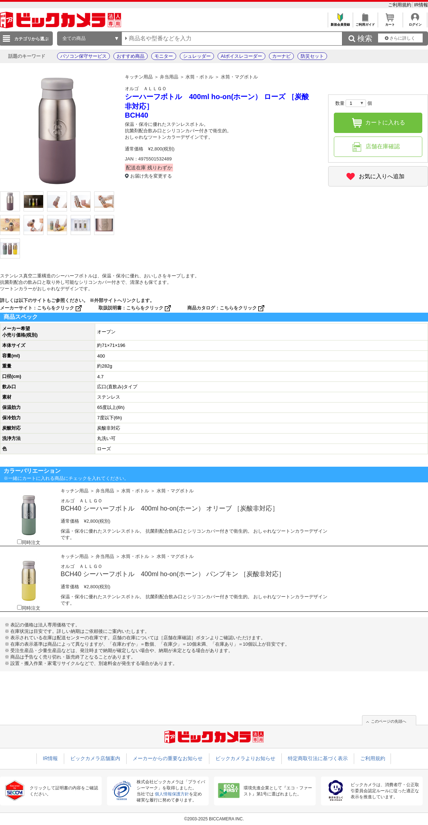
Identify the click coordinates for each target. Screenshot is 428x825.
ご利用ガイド (365, 22)
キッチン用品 (139, 77)
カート (390, 22)
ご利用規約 (400, 4)
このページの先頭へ (388, 721)
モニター (163, 56)
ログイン (415, 22)
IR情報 (421, 4)
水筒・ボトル (199, 77)
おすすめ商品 (130, 56)
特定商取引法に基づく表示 (318, 758)
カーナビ (281, 56)
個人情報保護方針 (172, 793)
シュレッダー (197, 56)
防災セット (312, 56)
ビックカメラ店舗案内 (95, 758)
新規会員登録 (340, 22)
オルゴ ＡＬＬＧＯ (146, 88)
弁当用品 (169, 77)
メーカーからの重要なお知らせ (168, 758)
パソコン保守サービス (83, 56)
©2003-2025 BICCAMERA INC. (214, 818)
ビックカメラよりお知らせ (245, 758)
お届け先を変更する (151, 176)
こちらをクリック (60, 308)
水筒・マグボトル (239, 77)
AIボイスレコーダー (241, 56)
